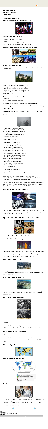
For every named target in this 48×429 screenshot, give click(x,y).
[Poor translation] (3, 414)
